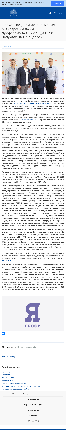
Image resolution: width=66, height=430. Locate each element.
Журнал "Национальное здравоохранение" (21, 387)
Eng (60, 14)
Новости (6, 373)
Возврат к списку (8, 357)
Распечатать (11, 348)
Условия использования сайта (15, 390)
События (6, 375)
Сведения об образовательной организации (33, 395)
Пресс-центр (33, 411)
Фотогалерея (8, 378)
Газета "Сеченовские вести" (14, 384)
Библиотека (7, 381)
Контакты (33, 416)
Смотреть (56, 4)
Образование (33, 400)
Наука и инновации (33, 405)
